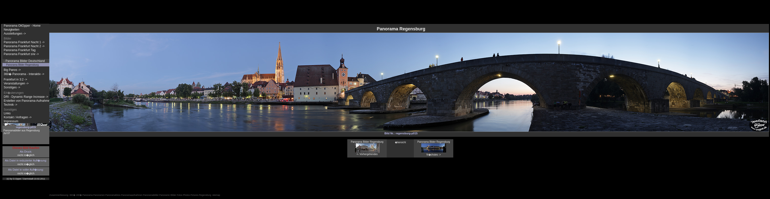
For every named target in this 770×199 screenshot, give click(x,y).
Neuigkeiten (11, 29)
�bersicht (400, 142)
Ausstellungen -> (15, 33)
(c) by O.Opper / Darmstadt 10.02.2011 (26, 179)
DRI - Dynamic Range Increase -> (26, 97)
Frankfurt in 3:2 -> (15, 79)
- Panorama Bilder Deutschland (24, 61)
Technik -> (10, 104)
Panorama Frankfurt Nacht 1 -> (24, 42)
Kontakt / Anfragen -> (18, 117)
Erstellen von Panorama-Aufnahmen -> (29, 100)
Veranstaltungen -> (16, 83)
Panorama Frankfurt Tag (19, 50)
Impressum (11, 121)
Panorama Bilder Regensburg (22, 64)
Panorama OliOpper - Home (22, 25)
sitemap (216, 195)
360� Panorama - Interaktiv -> (24, 74)
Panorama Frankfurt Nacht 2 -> (24, 46)
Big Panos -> (12, 70)
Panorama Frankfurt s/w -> (21, 54)
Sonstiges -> (12, 87)
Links (7, 113)
